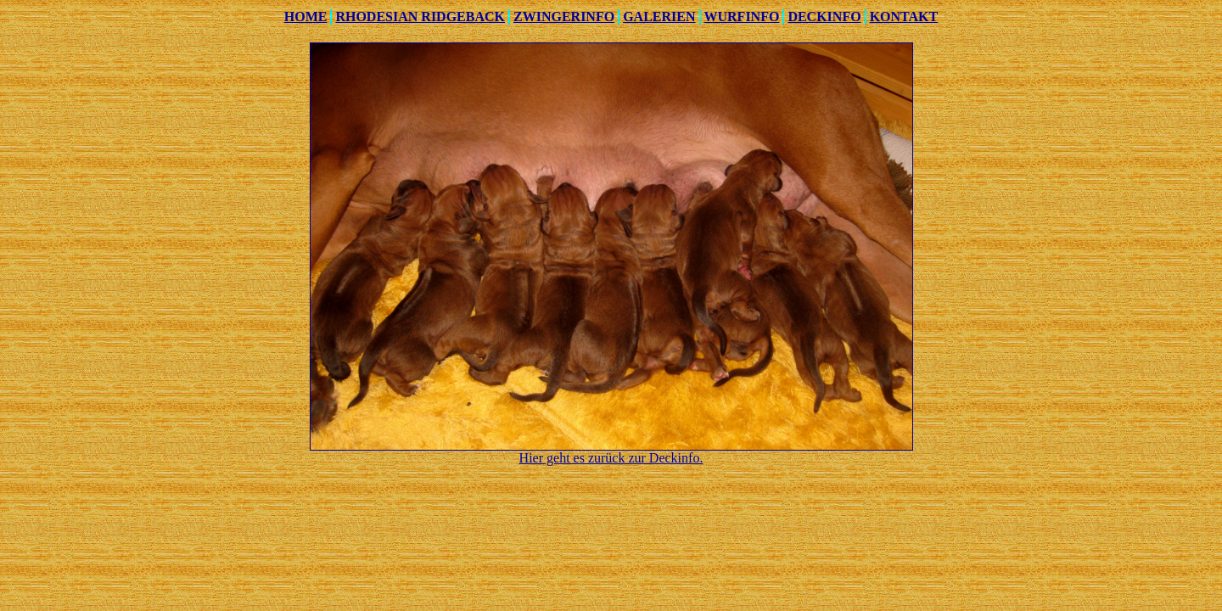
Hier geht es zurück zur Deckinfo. (611, 458)
